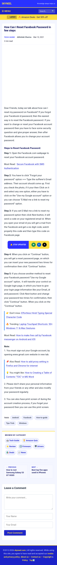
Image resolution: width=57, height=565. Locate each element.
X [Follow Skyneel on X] (44, 245)
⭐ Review (11, 446)
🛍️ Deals (10, 452)
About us (25, 557)
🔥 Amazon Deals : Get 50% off (33, 17)
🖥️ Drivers (39, 446)
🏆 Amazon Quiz (30, 440)
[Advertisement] (28, 75)
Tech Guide (9, 37)
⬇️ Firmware (25, 446)
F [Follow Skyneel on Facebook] (39, 245)
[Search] (46, 11)
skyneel (7, 3)
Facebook (27, 418)
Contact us (36, 557)
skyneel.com (20, 550)
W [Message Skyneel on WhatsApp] (34, 245)
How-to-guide (41, 418)
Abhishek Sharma (24, 37)
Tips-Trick (10, 423)
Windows (23, 423)
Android (15, 418)
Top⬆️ (32, 560)
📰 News (22, 452)
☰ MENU (6, 11)
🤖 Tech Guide (12, 440)
